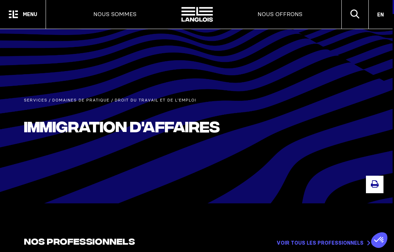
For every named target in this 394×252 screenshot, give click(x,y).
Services (35, 100)
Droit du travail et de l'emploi (155, 100)
